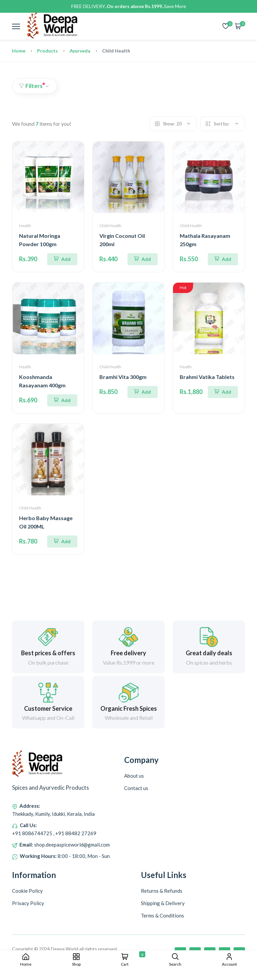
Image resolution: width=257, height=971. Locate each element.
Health (25, 225)
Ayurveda (80, 51)
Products (47, 51)
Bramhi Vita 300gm (123, 377)
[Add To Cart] (62, 259)
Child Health (110, 225)
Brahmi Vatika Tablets (207, 377)
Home (18, 51)
